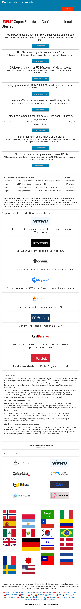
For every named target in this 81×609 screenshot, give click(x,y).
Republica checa (11, 595)
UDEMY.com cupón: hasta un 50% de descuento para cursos (40, 34)
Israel (43, 597)
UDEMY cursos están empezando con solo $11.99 (40, 154)
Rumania (57, 593)
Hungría (72, 597)
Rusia (36, 599)
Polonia (28, 593)
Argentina (49, 595)
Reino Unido (17, 593)
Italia (74, 593)
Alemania (37, 593)
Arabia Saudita (32, 597)
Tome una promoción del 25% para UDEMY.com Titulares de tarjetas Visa (40, 117)
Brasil (66, 595)
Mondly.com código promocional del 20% (40, 325)
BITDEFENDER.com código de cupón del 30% (40, 250)
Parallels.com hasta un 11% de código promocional (40, 366)
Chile (30, 595)
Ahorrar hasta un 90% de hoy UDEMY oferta (40, 136)
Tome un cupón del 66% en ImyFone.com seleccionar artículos (40, 288)
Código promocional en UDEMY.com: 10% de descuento (40, 67)
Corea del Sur (10, 597)
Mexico (22, 595)
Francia (66, 593)
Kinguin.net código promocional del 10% (40, 307)
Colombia (39, 595)
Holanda (47, 593)
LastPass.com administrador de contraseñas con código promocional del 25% (40, 346)
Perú (58, 595)
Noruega (51, 597)
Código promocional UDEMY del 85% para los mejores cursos (40, 85)
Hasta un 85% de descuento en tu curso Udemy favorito (40, 100)
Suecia (28, 599)
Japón (73, 595)
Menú (67, 9)
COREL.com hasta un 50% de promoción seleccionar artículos (40, 269)
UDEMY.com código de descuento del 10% (40, 52)
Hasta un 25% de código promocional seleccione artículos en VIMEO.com (40, 231)
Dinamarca (62, 597)
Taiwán (21, 597)
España (6, 593)
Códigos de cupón (48, 599)
